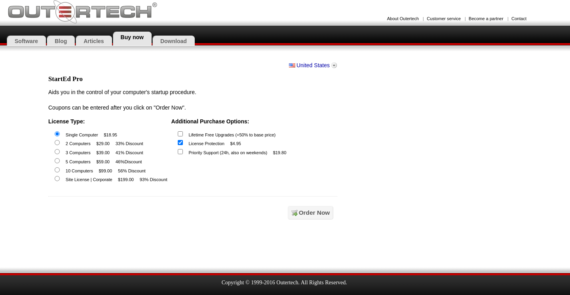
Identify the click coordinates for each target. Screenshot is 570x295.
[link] (363, 247)
